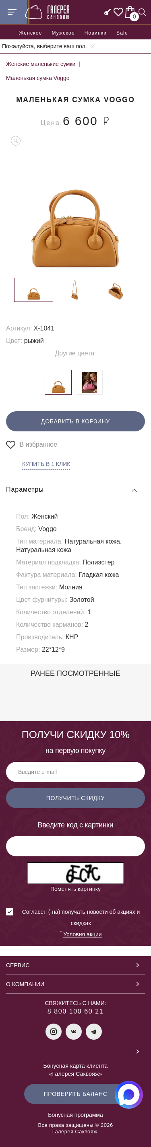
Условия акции (82, 934)
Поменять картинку (75, 889)
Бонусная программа (75, 1115)
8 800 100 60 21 (76, 1011)
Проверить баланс (75, 1094)
